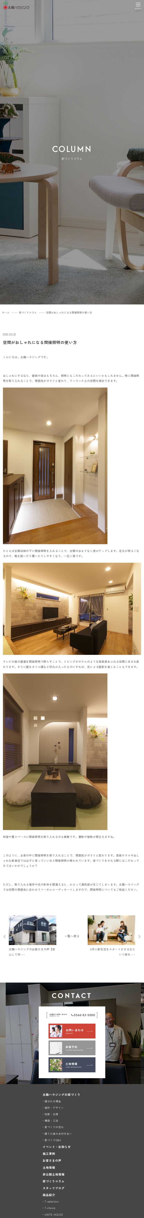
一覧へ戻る (72, 936)
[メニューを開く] (138, 6)
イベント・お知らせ (57, 1147)
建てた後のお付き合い (58, 1133)
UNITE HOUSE (54, 1214)
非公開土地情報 (54, 1174)
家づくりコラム (54, 1181)
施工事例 (49, 1154)
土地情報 (49, 1167)
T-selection (52, 1201)
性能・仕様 (51, 1114)
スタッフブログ (54, 1188)
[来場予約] (72, 1047)
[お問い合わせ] (72, 1031)
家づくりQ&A (53, 1140)
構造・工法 (51, 1120)
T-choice (50, 1208)
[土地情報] (72, 1064)
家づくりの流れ (54, 1127)
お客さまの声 (52, 1160)
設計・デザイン (54, 1107)
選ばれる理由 (53, 1101)
